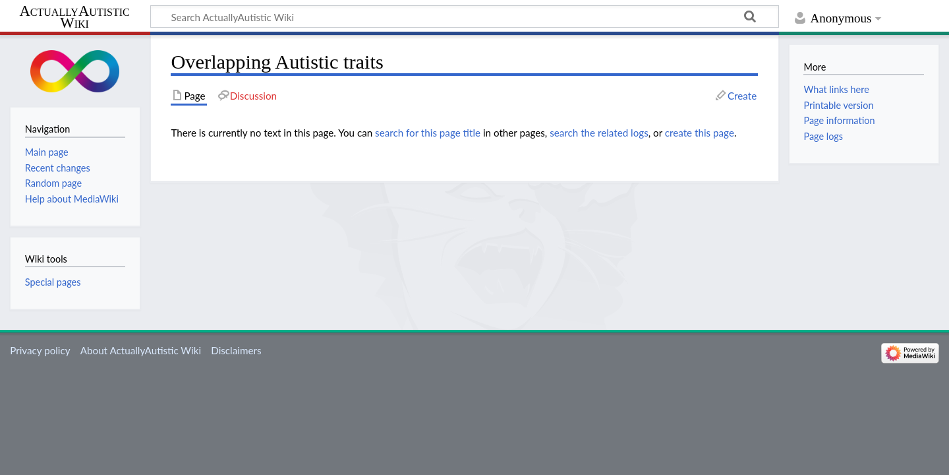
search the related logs (599, 133)
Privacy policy (40, 350)
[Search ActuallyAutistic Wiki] (464, 16)
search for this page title (427, 133)
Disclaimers (236, 350)
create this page (699, 133)
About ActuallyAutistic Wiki (140, 350)
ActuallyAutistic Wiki (74, 17)
